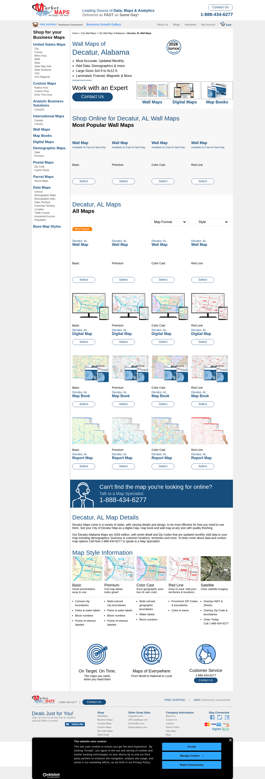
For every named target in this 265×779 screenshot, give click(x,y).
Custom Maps (44, 83)
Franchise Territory (44, 205)
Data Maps (42, 187)
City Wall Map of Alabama (112, 33)
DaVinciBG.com (136, 723)
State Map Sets (42, 66)
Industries (190, 24)
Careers (170, 723)
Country (38, 124)
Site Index (171, 731)
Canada (38, 120)
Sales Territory (42, 202)
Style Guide (103, 734)
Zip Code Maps (105, 731)
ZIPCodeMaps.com (138, 719)
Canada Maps (104, 723)
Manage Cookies (192, 755)
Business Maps (105, 719)
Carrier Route (41, 170)
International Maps (48, 116)
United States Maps (49, 44)
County (38, 52)
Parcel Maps (43, 177)
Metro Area (40, 55)
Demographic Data (44, 198)
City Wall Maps (88, 33)
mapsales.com (135, 716)
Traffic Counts (42, 212)
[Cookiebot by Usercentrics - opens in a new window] (51, 775)
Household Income (44, 216)
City (36, 48)
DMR (37, 59)
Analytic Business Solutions (48, 103)
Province (39, 155)
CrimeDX (39, 109)
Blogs (176, 24)
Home (75, 33)
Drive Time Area (43, 94)
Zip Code (39, 166)
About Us (162, 24)
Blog (168, 734)
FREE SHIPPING (174, 699)
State (37, 62)
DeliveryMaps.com (137, 727)
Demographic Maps (49, 148)
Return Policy (172, 727)
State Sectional (42, 69)
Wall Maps (41, 129)
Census (38, 191)
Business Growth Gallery (104, 24)
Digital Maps (43, 142)
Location (39, 209)
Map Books (42, 136)
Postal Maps (43, 162)
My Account (208, 24)
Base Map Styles (47, 226)
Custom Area (41, 91)
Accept (192, 746)
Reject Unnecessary (192, 764)
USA (37, 73)
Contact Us (220, 7)
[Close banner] (230, 740)
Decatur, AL (79, 330)
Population (40, 219)
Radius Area (41, 87)
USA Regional (42, 76)
